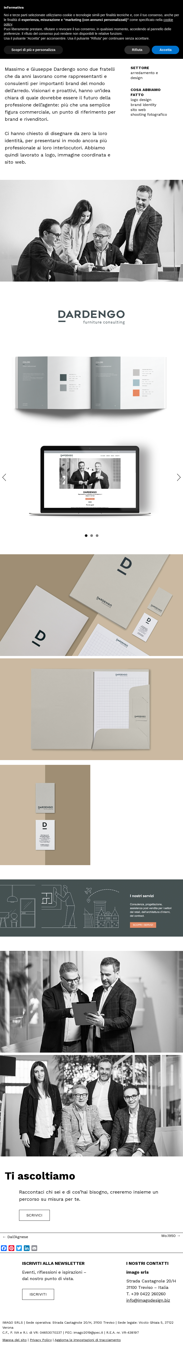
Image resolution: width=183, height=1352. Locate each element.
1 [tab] (86, 535)
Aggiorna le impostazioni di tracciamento (88, 1340)
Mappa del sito (14, 1340)
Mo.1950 (171, 1235)
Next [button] (179, 477)
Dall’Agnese (15, 1237)
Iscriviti (38, 1294)
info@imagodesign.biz (148, 1300)
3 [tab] (97, 535)
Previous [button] (4, 477)
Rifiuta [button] (137, 50)
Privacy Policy (41, 1340)
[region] (91, 480)
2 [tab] (91, 535)
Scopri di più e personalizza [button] (33, 50)
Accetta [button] (165, 50)
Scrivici (34, 1215)
